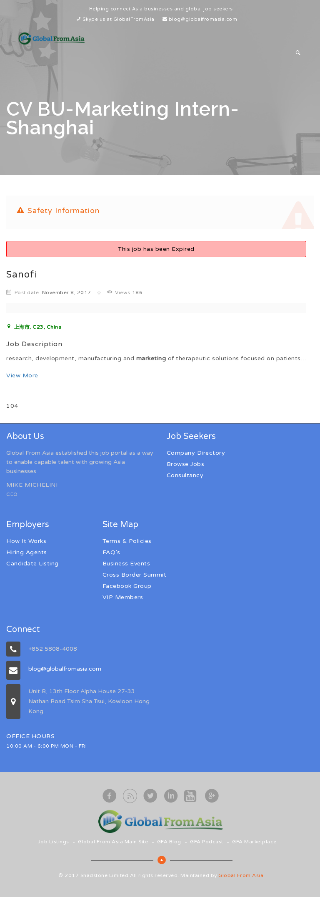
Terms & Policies (127, 541)
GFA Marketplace (254, 842)
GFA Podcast (206, 842)
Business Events (126, 563)
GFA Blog (169, 842)
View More (22, 375)
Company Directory (196, 452)
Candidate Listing (32, 563)
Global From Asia (240, 875)
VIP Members (122, 597)
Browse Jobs (186, 464)
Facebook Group (127, 586)
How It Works (26, 541)
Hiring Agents (26, 552)
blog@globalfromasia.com (203, 19)
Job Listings (53, 842)
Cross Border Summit (134, 574)
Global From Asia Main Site (113, 842)
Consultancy (185, 475)
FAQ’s (111, 552)
